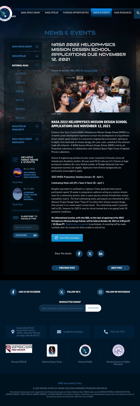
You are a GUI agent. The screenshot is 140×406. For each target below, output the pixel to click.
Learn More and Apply (67, 238)
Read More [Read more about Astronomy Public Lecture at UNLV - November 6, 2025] (18, 204)
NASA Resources (123, 12)
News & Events (101, 12)
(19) (20, 82)
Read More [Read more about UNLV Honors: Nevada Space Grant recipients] (18, 182)
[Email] (26, 227)
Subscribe (21, 235)
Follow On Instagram (118, 292)
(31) (20, 118)
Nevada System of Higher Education (118, 363)
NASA (51, 12)
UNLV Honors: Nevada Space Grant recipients (31, 174)
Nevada (18, 362)
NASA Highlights (25, 128)
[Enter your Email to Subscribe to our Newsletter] (62, 308)
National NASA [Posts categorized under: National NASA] (91, 70)
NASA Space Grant (30, 12)
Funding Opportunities (76, 12)
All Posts (20, 73)
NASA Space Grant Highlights (25, 140)
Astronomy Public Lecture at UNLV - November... (30, 195)
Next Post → (118, 268)
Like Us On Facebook (29, 292)
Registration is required (77, 224)
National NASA (25, 66)
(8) (19, 91)
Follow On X (73, 292)
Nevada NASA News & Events (29, 160)
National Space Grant (52, 362)
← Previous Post (65, 268)
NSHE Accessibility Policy (70, 383)
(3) (19, 100)
